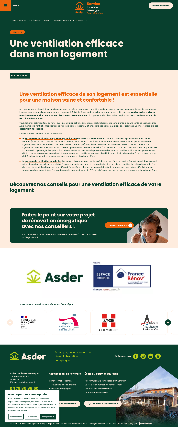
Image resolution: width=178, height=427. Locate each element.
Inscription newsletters (64, 403)
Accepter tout (48, 417)
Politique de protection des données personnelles (61, 423)
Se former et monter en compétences (103, 384)
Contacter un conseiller (96, 392)
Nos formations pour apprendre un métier (105, 381)
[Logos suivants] (168, 322)
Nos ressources (20, 75)
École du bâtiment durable (101, 373)
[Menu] (5, 5)
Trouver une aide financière (62, 384)
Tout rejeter (32, 417)
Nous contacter (160, 5)
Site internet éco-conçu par (132, 423)
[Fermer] (57, 392)
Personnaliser (16, 417)
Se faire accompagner (60, 388)
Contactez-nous (118, 225)
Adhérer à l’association (105, 403)
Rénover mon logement (60, 381)
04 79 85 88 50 (24, 388)
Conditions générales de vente (97, 423)
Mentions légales (30, 423)
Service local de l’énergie (65, 373)
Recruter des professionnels (98, 388)
